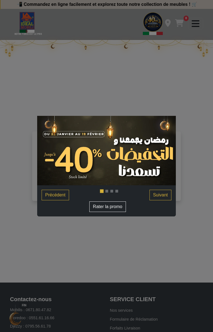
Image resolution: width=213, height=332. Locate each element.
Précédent (55, 195)
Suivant (160, 195)
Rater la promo (107, 206)
